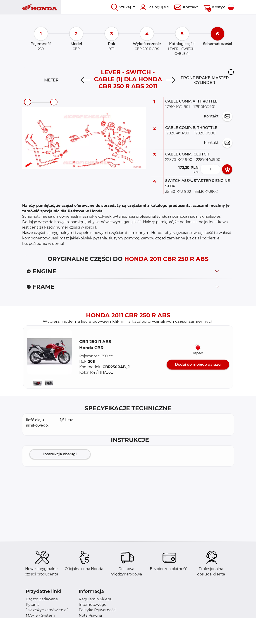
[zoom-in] (53, 102)
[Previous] (85, 80)
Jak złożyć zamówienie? (47, 610)
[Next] (170, 80)
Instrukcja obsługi (60, 454)
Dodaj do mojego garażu (198, 364)
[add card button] (227, 169)
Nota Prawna (90, 615)
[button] (231, 72)
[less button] (203, 169)
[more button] (216, 169)
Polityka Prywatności (97, 610)
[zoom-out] (27, 102)
